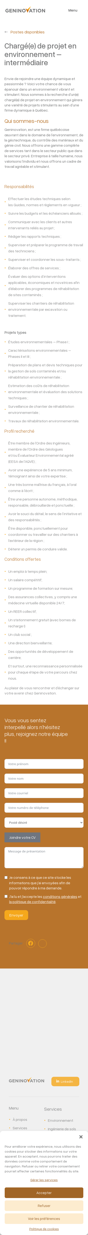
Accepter (44, 1193)
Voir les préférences (44, 1218)
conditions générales (60, 896)
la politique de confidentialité (32, 901)
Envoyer (16, 915)
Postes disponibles (28, 31)
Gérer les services (44, 1180)
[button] (81, 1136)
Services (20, 1128)
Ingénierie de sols (62, 1128)
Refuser (44, 1205)
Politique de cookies (44, 1229)
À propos (20, 1119)
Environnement (60, 1120)
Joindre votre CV (22, 837)
